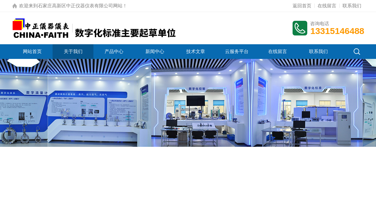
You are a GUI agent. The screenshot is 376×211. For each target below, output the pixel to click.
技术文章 (195, 51)
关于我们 (73, 51)
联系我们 (352, 5)
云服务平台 (237, 51)
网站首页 (32, 51)
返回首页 (302, 5)
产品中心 (114, 51)
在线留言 (327, 5)
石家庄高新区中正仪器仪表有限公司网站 (80, 5)
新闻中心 (154, 51)
